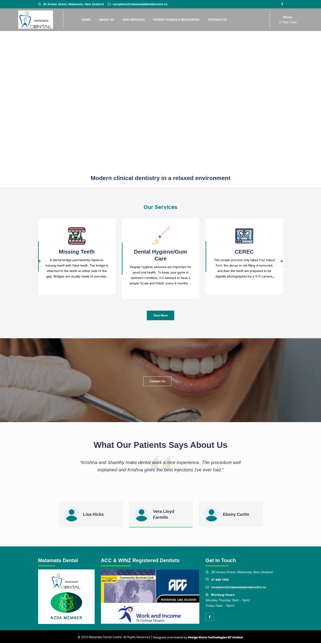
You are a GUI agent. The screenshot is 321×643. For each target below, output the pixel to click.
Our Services (134, 19)
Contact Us (217, 19)
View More (160, 315)
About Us (107, 19)
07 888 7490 (288, 22)
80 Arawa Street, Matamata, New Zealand (73, 4)
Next (281, 261)
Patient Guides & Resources (176, 19)
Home (86, 19)
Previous (40, 261)
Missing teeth (77, 252)
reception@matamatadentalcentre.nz (140, 4)
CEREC (244, 252)
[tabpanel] (77, 257)
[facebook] (210, 617)
